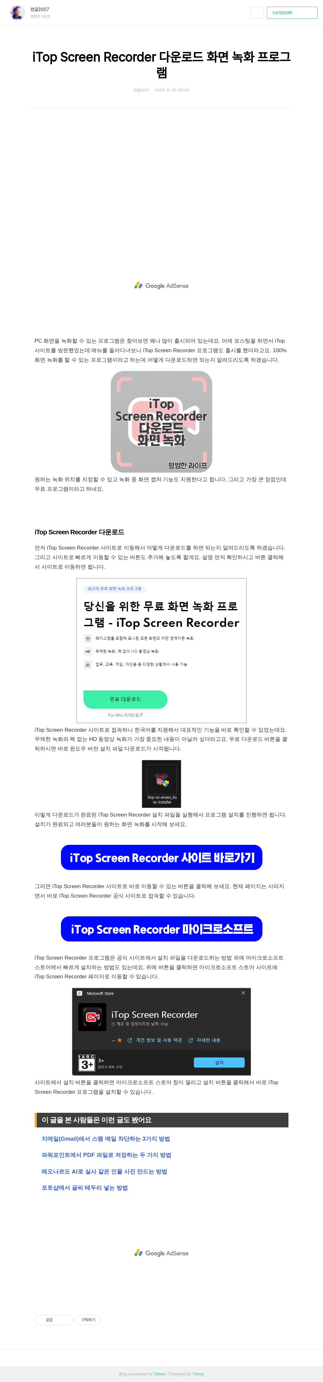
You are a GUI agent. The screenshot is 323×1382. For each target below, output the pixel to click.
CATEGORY (293, 13)
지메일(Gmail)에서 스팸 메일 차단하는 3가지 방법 (106, 1138)
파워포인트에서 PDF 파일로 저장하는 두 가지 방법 (106, 1155)
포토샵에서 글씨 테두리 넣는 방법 (85, 1187)
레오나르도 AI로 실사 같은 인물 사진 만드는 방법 (104, 1171)
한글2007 (43, 9)
